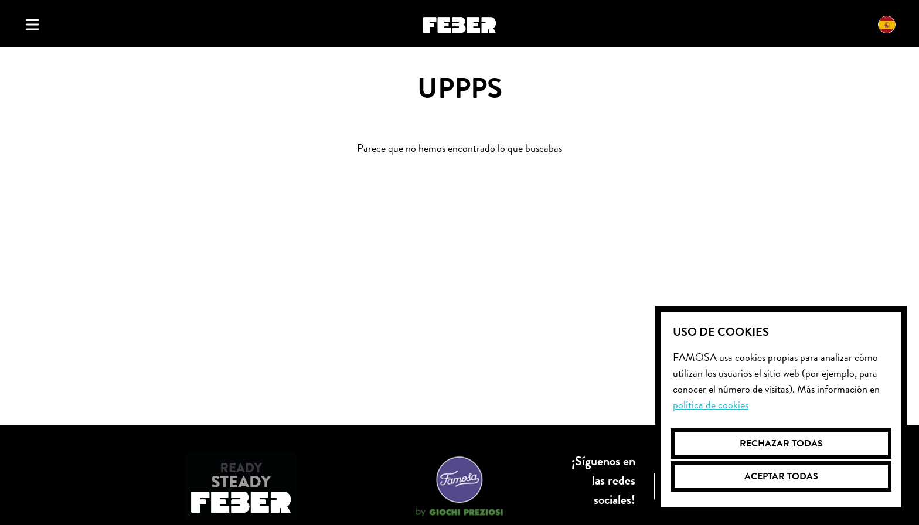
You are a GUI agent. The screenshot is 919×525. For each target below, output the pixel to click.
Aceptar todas (781, 476)
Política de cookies (710, 404)
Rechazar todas (781, 444)
